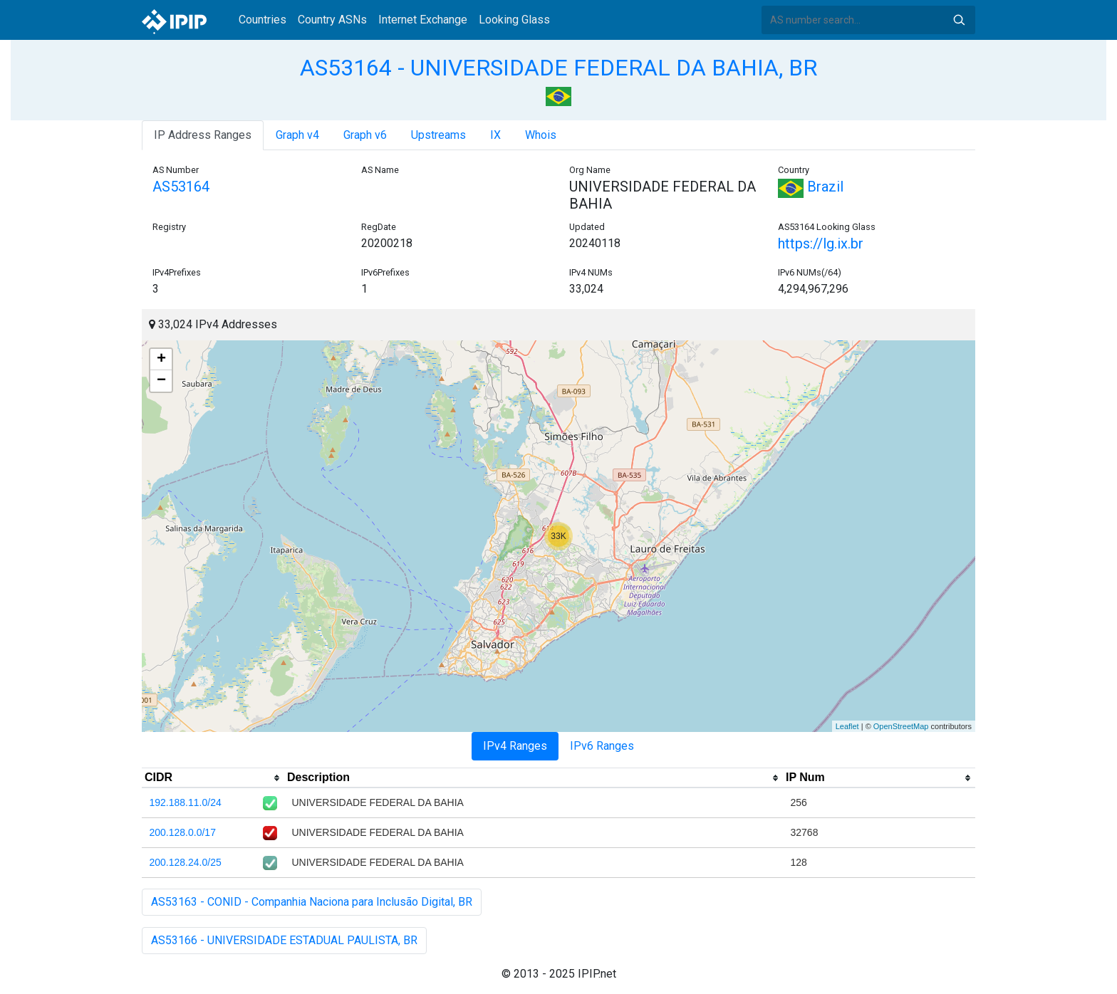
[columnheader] (213, 778)
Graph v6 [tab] (365, 135)
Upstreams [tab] (438, 135)
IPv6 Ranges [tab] (602, 746)
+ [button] (161, 359)
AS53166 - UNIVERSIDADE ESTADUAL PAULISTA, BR (284, 940)
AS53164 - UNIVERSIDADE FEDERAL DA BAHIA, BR (558, 67)
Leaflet (847, 726)
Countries (262, 19)
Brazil (810, 186)
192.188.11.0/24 (186, 802)
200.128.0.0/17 (183, 832)
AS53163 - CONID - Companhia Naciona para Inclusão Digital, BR (311, 902)
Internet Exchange (422, 19)
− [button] (161, 381)
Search (959, 20)
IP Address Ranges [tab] (202, 135)
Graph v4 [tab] (297, 135)
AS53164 (180, 186)
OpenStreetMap (901, 726)
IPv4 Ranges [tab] (515, 746)
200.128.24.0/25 (186, 862)
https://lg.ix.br (820, 243)
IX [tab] (495, 135)
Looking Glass (514, 19)
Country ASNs (332, 19)
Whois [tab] (540, 135)
